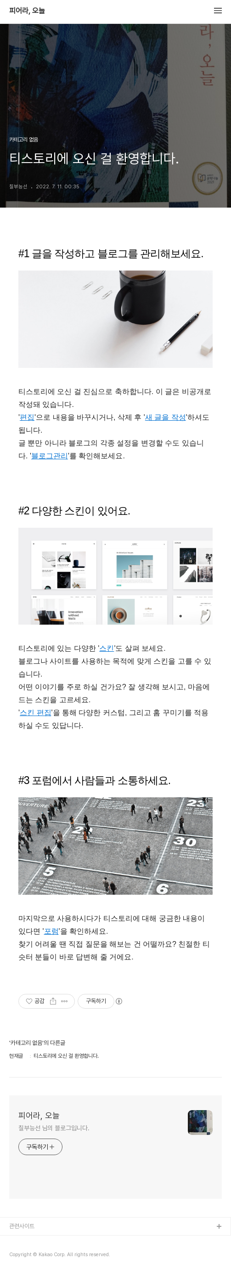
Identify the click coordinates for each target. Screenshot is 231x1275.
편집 (27, 417)
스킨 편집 (35, 712)
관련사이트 (21, 1226)
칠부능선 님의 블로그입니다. (54, 1128)
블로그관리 (49, 456)
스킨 (106, 648)
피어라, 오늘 (27, 11)
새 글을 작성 (165, 417)
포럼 (51, 931)
